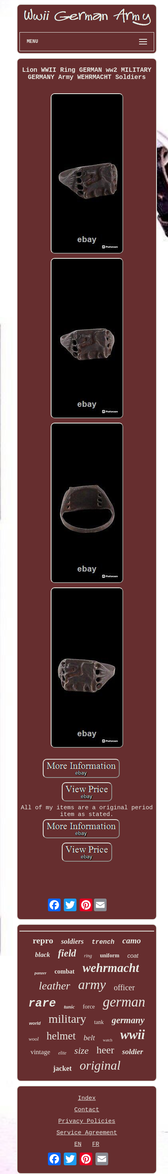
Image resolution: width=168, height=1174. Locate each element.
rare (42, 1003)
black (42, 954)
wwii (132, 1035)
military (67, 1018)
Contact (86, 1110)
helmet (61, 1036)
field (67, 953)
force (89, 1006)
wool (33, 1039)
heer (106, 1050)
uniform (109, 955)
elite (62, 1053)
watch (108, 1040)
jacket (62, 1068)
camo (131, 940)
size (81, 1050)
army (92, 984)
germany (128, 1020)
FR (95, 1144)
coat (132, 955)
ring (88, 955)
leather (54, 986)
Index (86, 1098)
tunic (69, 1007)
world (34, 1023)
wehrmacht (110, 968)
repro (42, 940)
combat (64, 971)
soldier (132, 1051)
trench (103, 942)
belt (89, 1038)
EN (77, 1144)
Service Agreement (86, 1133)
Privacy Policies (86, 1121)
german (124, 1002)
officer (124, 987)
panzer (40, 972)
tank (99, 1022)
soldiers (72, 941)
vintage (40, 1052)
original (100, 1065)
